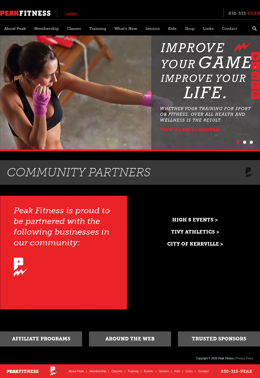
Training (97, 28)
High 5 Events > (195, 220)
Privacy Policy (244, 358)
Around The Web (130, 339)
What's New (125, 28)
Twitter (255, 56)
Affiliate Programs (41, 339)
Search (254, 28)
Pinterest (255, 85)
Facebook (255, 66)
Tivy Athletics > (195, 232)
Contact (229, 28)
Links (208, 28)
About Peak (15, 28)
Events (148, 371)
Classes (74, 28)
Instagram (255, 94)
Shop (190, 28)
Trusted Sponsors (219, 339)
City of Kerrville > (195, 244)
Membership (46, 28)
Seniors (152, 28)
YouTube (255, 75)
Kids (172, 28)
